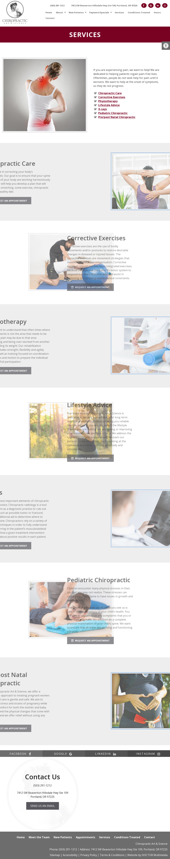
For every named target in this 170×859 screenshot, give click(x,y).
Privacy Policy (88, 855)
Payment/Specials (99, 12)
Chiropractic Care (110, 93)
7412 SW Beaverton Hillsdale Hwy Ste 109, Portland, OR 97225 (104, 5)
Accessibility (70, 855)
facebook (21, 754)
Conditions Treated (139, 12)
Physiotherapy (108, 101)
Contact (50, 18)
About (59, 12)
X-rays (102, 109)
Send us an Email (42, 806)
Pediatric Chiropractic (113, 113)
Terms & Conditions (112, 855)
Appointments (85, 837)
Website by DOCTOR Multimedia (147, 855)
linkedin (106, 754)
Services (119, 12)
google (63, 754)
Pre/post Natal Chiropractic (116, 117)
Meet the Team (39, 837)
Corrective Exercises (111, 97)
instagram (149, 754)
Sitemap (55, 855)
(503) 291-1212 (57, 5)
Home (48, 12)
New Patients (76, 12)
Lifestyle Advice (109, 105)
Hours (157, 12)
